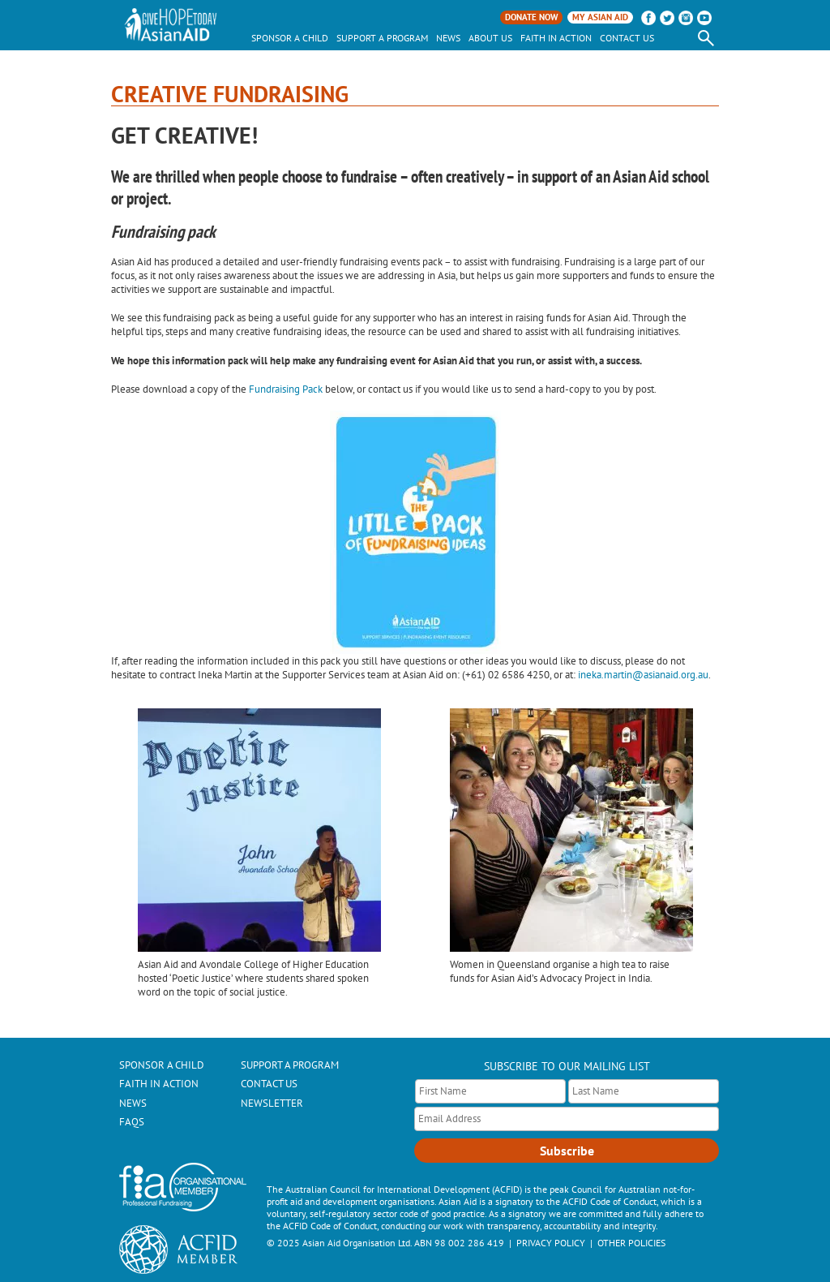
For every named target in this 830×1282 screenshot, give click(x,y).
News (448, 38)
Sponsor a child (289, 38)
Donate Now (531, 17)
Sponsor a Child (161, 1065)
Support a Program (382, 38)
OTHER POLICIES (631, 1243)
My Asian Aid (600, 17)
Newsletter (272, 1103)
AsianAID (172, 25)
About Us (490, 38)
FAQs (131, 1122)
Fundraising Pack (286, 389)
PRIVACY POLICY (550, 1243)
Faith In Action (556, 38)
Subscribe (567, 1150)
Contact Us (627, 38)
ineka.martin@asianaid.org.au (643, 675)
